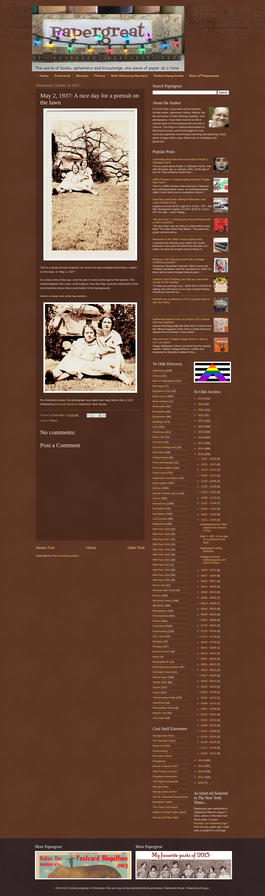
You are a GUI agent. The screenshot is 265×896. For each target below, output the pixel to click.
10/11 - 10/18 (209, 519)
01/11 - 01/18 (209, 747)
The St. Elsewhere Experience (170, 796)
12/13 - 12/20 (209, 469)
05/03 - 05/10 (209, 686)
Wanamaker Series (164, 707)
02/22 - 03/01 (209, 714)
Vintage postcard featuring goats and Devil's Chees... (212, 559)
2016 (201, 448)
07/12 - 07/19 (209, 636)
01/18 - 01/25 (209, 742)
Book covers (160, 396)
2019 (201, 431)
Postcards (62, 75)
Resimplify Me (161, 661)
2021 (201, 420)
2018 (201, 437)
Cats (155, 426)
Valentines (158, 702)
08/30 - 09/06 (209, 597)
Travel (156, 692)
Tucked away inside (164, 697)
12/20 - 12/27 (209, 464)
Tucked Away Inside (168, 75)
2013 (201, 765)
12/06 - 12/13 (209, 475)
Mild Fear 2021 (161, 559)
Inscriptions (159, 513)
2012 (201, 771)
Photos (99, 75)
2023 (201, 409)
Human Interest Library (166, 493)
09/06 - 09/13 (209, 592)
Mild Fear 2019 (161, 549)
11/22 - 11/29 (209, 486)
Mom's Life (159, 585)
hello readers (160, 483)
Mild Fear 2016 (161, 534)
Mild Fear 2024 (161, 575)
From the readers (163, 467)
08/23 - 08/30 (209, 603)
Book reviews (160, 401)
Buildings (158, 421)
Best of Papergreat (204, 75)
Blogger (204, 888)
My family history (162, 600)
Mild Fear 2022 (161, 564)
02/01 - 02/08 (209, 731)
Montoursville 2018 (163, 590)
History (157, 488)
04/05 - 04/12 (209, 697)
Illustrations (159, 503)
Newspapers (160, 610)
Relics (156, 656)
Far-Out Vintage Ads (164, 447)
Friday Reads (160, 457)
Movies (157, 595)
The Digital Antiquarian (166, 781)
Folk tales (158, 452)
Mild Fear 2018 (161, 544)
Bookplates (159, 411)
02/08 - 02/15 (209, 725)
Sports (156, 687)
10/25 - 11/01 (209, 508)
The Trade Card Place (165, 807)
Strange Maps (161, 786)
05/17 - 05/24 (209, 675)
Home (44, 75)
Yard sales (159, 717)
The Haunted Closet (164, 740)
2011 (201, 777)
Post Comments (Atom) (65, 555)
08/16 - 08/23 (209, 608)
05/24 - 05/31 (209, 669)
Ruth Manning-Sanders (129, 75)
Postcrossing (160, 631)
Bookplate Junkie (162, 801)
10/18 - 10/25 (209, 514)
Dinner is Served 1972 (165, 766)
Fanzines (158, 442)
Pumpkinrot (159, 761)
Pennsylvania (160, 615)
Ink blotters (159, 508)
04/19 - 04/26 (209, 692)
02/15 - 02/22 (209, 719)
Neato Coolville (161, 745)
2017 (201, 443)
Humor (156, 498)
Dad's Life (158, 437)
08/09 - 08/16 (209, 614)
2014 (201, 760)
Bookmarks (159, 406)
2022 (201, 415)
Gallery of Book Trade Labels (169, 812)
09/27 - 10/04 (209, 575)
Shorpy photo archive (165, 791)
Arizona (157, 375)
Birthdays (158, 386)
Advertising (159, 370)
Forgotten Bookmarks (165, 776)
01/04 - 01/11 (209, 753)
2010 (201, 782)
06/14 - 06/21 (209, 653)
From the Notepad (163, 462)
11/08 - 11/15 (209, 497)
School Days (160, 677)
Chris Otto (58, 415)
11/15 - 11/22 (209, 492)
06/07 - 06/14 (209, 658)
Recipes (82, 75)
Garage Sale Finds (163, 735)
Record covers (161, 651)
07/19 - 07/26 (209, 631)
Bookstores (159, 416)
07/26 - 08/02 (209, 625)
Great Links (159, 472)
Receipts (158, 641)
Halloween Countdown (166, 478)
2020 (201, 426)
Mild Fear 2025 (161, 580)
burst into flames (65, 404)
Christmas (158, 432)
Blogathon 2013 (162, 391)
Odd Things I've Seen (165, 771)
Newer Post (45, 548)
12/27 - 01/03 (209, 458)
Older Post (136, 548)
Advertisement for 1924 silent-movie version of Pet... (213, 527)
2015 (201, 454)
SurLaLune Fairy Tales (166, 817)
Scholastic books (162, 672)
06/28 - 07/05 (209, 642)
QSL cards (159, 636)
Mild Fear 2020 (161, 554)
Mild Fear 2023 (161, 569)
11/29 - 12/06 (209, 481)
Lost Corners (160, 518)
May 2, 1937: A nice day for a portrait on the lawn (214, 539)
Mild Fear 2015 (161, 529)
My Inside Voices (162, 755)
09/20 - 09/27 (209, 581)
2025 (201, 398)
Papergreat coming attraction (211, 550)
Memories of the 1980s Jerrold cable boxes (177, 239)
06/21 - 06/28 (209, 647)
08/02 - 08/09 (209, 619)
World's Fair (159, 712)
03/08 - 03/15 (209, 703)
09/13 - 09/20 (209, 586)
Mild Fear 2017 (161, 539)
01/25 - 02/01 (209, 736)
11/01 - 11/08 (209, 503)
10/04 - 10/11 (209, 569)
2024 (201, 404)
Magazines (159, 523)
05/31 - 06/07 (209, 664)
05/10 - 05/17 (209, 681)
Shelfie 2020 (160, 682)
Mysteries (158, 605)
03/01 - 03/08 (209, 708)
